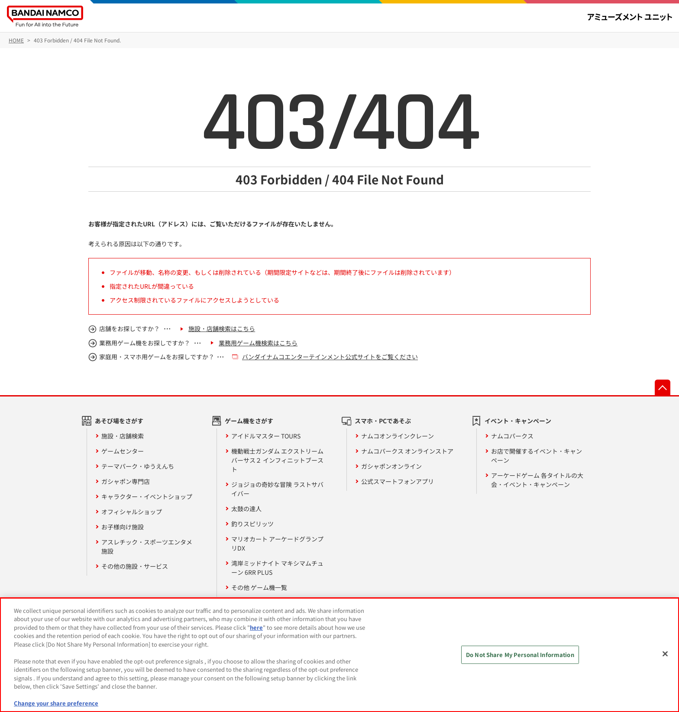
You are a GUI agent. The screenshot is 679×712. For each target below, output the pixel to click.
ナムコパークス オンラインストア (407, 451)
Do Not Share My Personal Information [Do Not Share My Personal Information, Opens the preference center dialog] (520, 655)
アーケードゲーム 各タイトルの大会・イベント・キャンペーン (537, 480)
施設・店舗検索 (122, 436)
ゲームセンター (122, 451)
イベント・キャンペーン (518, 420)
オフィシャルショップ (131, 511)
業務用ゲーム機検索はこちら (258, 342)
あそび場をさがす (119, 420)
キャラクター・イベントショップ (146, 496)
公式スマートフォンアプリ (397, 481)
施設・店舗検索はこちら (221, 328)
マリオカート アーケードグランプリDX (277, 543)
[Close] (665, 653)
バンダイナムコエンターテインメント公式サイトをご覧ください (330, 356)
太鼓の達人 (246, 508)
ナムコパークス (512, 436)
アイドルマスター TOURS (266, 436)
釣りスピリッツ (252, 523)
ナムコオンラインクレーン (397, 436)
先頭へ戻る (662, 387)
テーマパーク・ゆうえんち (137, 466)
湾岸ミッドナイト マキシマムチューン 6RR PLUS (277, 568)
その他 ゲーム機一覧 (259, 587)
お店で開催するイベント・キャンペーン (536, 455)
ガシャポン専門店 (125, 481)
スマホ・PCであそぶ (383, 420)
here (256, 627)
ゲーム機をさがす (249, 420)
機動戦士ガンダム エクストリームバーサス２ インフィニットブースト (277, 460)
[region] (339, 655)
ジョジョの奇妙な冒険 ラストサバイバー (277, 489)
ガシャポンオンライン (391, 466)
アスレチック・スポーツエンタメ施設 (146, 546)
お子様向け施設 (122, 526)
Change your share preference (56, 703)
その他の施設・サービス (134, 566)
